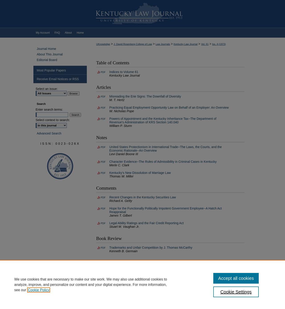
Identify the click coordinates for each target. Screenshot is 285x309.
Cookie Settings (236, 291)
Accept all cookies (236, 278)
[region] (142, 284)
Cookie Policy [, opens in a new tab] (38, 290)
